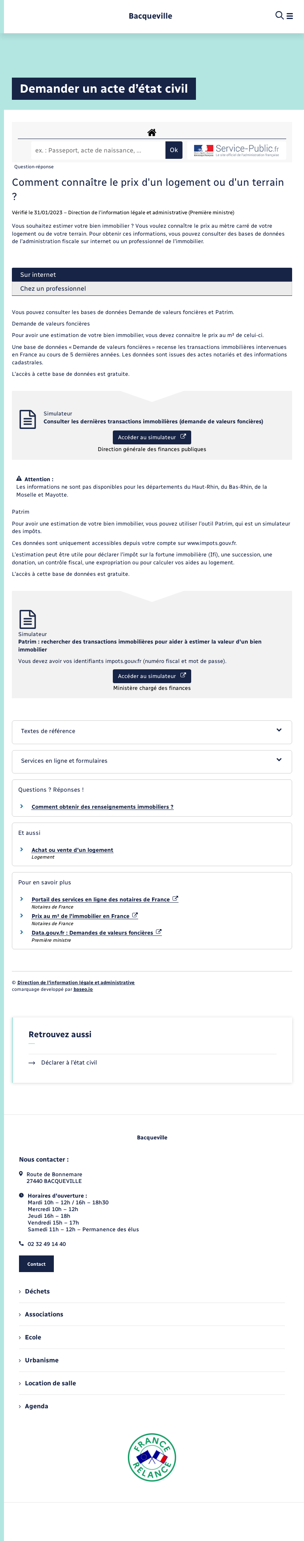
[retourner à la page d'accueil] (150, 16)
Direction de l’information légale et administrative (76, 982)
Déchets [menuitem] (34, 1291)
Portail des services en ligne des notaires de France (105, 899)
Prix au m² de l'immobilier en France (85, 916)
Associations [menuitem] (41, 1314)
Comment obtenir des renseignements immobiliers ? (102, 807)
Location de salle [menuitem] (47, 1383)
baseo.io (83, 989)
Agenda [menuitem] (33, 1406)
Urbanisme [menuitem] (39, 1360)
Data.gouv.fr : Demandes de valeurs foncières (97, 933)
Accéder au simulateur (152, 437)
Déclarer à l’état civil (62, 1062)
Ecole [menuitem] (30, 1337)
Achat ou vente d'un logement (72, 850)
